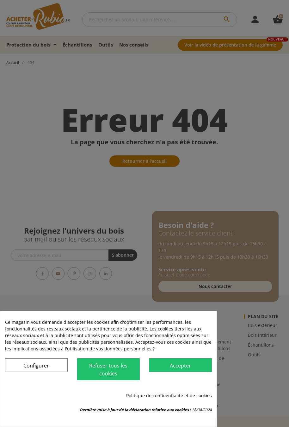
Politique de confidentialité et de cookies (169, 395)
